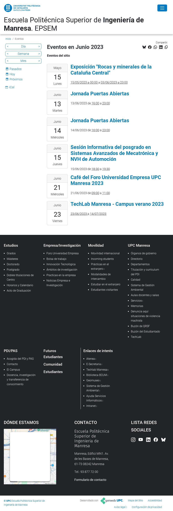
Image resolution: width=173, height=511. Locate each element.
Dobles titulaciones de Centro (20, 277)
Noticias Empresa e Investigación (58, 283)
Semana (23, 53)
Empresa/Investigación (62, 245)
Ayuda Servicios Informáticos (96, 398)
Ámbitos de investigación (61, 269)
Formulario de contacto (90, 480)
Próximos (16, 79)
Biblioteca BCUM (96, 375)
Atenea (90, 358)
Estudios (11, 245)
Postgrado (13, 269)
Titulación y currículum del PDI (145, 272)
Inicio (8, 38)
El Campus (13, 369)
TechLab (136, 337)
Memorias (137, 306)
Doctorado (13, 264)
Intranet (91, 406)
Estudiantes (53, 372)
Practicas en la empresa (61, 275)
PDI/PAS (11, 351)
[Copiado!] (166, 47)
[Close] (162, 8)
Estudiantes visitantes (104, 289)
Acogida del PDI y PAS (20, 358)
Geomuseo (93, 380)
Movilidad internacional (105, 253)
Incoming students (102, 259)
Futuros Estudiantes (53, 354)
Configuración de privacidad (147, 507)
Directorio (136, 259)
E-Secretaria (93, 364)
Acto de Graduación (19, 290)
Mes (23, 61)
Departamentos (140, 264)
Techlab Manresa (96, 369)
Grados (11, 253)
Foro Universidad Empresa (62, 253)
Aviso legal (120, 507)
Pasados (15, 69)
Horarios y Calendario (20, 285)
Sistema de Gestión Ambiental (142, 287)
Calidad (135, 279)
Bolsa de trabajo (56, 259)
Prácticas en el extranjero (100, 266)
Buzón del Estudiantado (145, 331)
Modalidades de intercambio (101, 276)
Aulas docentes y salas (145, 295)
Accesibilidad (155, 500)
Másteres (12, 259)
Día (23, 46)
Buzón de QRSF (140, 326)
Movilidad (96, 245)
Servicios (136, 300)
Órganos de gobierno (143, 253)
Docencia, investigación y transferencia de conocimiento (21, 379)
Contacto (12, 364)
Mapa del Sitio (135, 500)
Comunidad (53, 364)
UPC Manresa (139, 245)
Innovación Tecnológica (61, 264)
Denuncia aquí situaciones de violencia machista (145, 316)
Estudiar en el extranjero (105, 284)
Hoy (12, 74)
